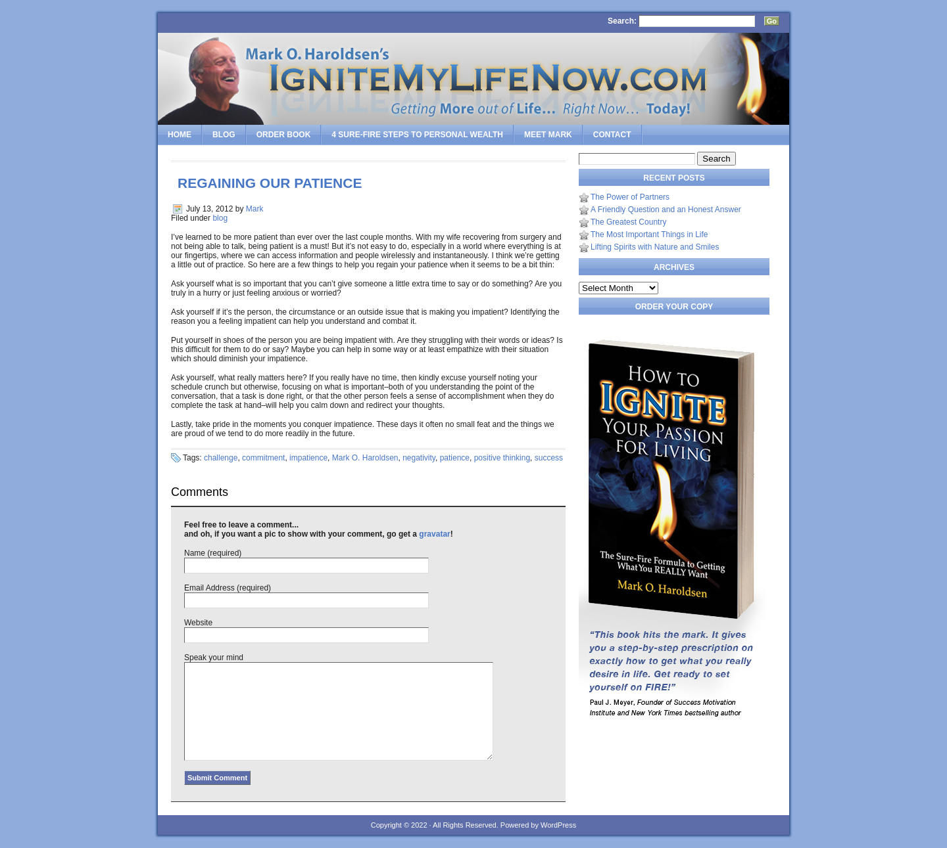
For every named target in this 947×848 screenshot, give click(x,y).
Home (179, 134)
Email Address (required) (227, 587)
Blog (223, 134)
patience (455, 457)
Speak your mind (213, 657)
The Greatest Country (628, 222)
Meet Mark (548, 134)
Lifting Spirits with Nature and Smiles (655, 247)
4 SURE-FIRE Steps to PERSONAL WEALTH (417, 134)
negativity (418, 457)
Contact (612, 134)
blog (220, 218)
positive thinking (502, 457)
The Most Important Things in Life (649, 234)
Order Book (283, 134)
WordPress (558, 825)
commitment (263, 457)
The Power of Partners (630, 197)
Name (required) (212, 553)
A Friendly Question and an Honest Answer (666, 209)
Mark (255, 208)
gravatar (434, 534)
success (549, 457)
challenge (220, 457)
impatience (308, 457)
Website (198, 622)
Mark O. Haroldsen (365, 457)
